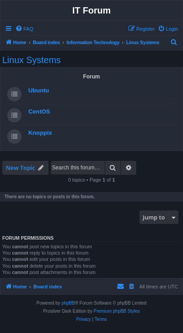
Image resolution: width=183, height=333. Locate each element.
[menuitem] (24, 28)
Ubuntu (38, 90)
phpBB (68, 303)
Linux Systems (31, 60)
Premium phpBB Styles (117, 311)
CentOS (39, 111)
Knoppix (40, 132)
